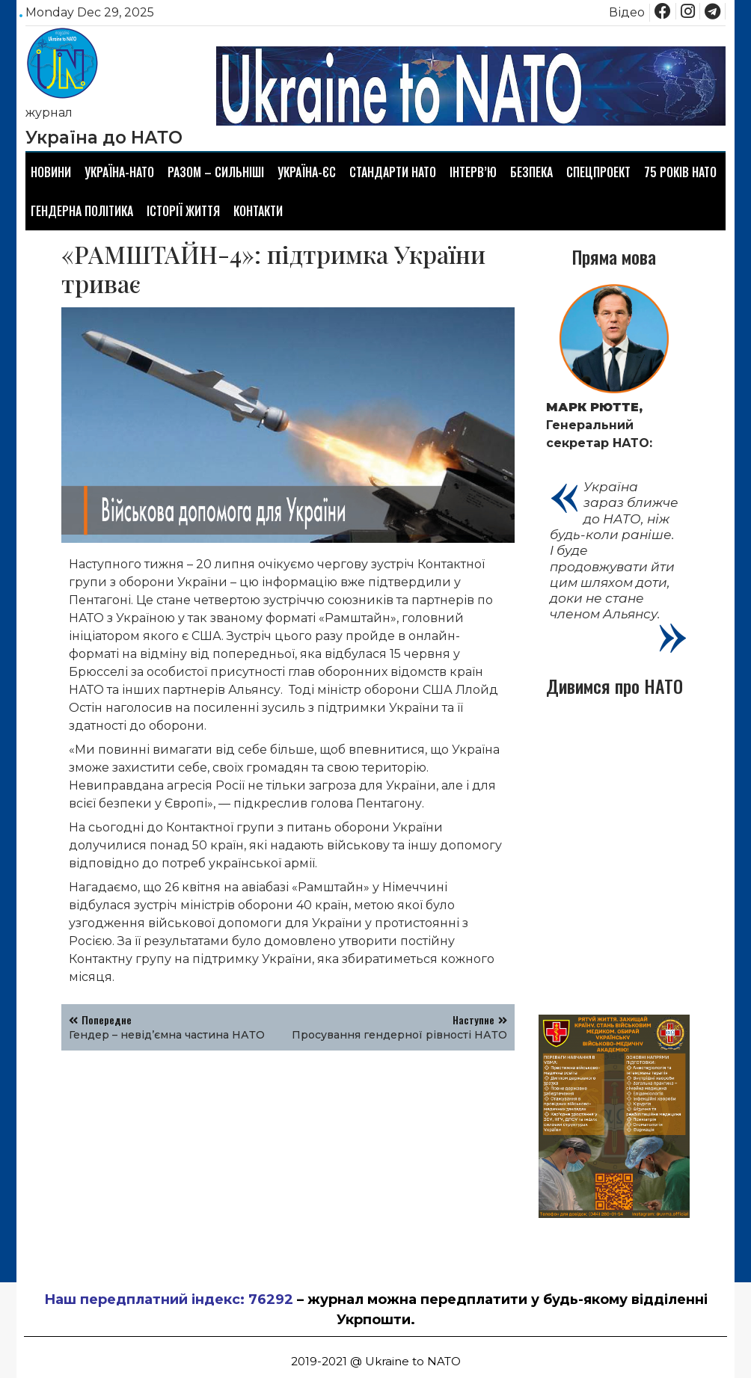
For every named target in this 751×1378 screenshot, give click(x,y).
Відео (627, 12)
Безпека (531, 172)
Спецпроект (598, 172)
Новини (51, 172)
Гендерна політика (82, 211)
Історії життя (183, 211)
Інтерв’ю (473, 172)
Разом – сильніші (216, 172)
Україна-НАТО (119, 172)
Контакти (258, 211)
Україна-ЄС (307, 172)
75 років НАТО (680, 172)
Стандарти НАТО (392, 172)
